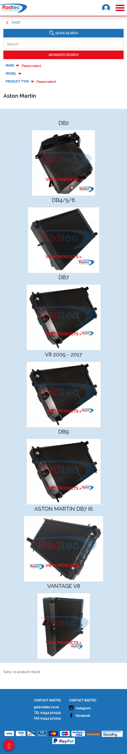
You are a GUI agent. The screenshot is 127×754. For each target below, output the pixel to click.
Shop (16, 22)
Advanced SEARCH (63, 55)
